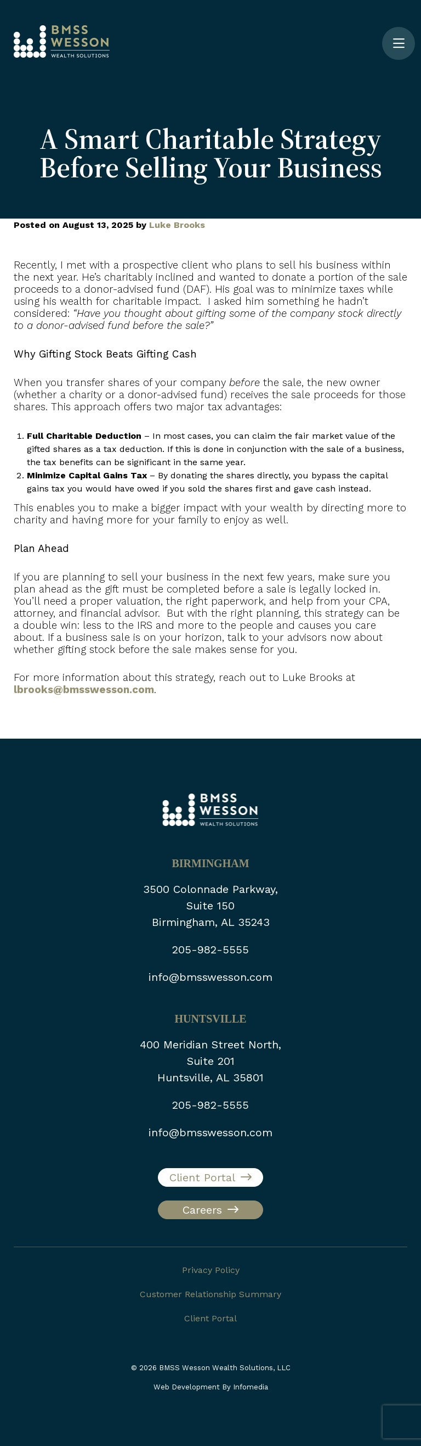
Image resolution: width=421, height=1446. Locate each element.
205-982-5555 (210, 949)
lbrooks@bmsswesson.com (84, 690)
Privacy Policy (211, 1270)
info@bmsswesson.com (210, 977)
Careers (202, 1209)
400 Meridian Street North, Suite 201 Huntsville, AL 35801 (210, 1061)
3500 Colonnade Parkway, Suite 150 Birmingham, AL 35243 (210, 906)
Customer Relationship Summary (210, 1294)
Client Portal (202, 1177)
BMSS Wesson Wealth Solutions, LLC (225, 1368)
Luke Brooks (177, 225)
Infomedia (250, 1387)
